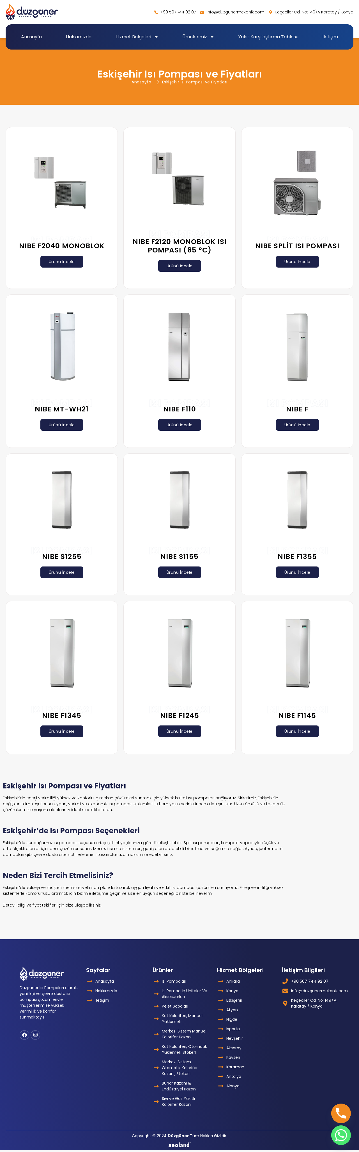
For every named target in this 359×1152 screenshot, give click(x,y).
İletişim (330, 37)
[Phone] (341, 1113)
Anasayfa (31, 37)
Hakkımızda (78, 37)
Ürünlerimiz (198, 37)
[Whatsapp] (341, 1135)
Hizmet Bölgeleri (137, 37)
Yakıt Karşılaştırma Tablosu (268, 37)
